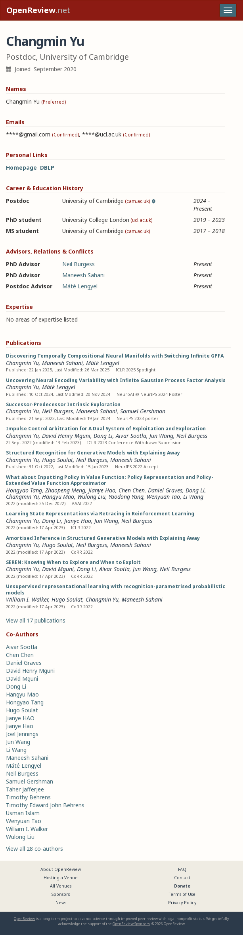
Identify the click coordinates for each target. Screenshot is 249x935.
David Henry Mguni (66, 435)
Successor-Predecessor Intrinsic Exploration (63, 404)
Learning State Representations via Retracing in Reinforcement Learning (100, 513)
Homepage (21, 167)
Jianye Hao (101, 490)
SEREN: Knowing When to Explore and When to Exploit (73, 562)
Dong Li (103, 435)
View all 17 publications (35, 620)
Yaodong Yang (126, 496)
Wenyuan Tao (163, 496)
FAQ (182, 869)
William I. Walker (27, 599)
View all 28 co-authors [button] (34, 848)
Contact (182, 877)
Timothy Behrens (28, 797)
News (61, 902)
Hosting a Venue (61, 877)
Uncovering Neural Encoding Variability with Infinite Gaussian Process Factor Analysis (116, 380)
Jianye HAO (20, 718)
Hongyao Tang (24, 490)
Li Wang (193, 496)
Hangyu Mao (58, 496)
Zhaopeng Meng (65, 490)
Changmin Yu (22, 363)
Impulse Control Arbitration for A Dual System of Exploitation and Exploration (106, 428)
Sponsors (61, 894)
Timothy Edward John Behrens (45, 805)
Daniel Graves (165, 490)
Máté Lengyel (80, 286)
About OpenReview (60, 869)
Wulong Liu (91, 496)
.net (38, 10)
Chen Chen (132, 490)
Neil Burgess (78, 264)
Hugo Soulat (57, 460)
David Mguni (58, 569)
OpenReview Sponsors (131, 923)
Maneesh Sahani (83, 275)
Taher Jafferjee (25, 789)
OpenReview (24, 918)
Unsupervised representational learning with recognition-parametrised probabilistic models (115, 589)
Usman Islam (23, 813)
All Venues (60, 886)
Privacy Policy (182, 902)
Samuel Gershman (142, 411)
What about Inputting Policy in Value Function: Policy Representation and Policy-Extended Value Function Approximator (109, 480)
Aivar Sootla (131, 435)
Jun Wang (161, 435)
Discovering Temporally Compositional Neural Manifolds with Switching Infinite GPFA (115, 355)
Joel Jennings (22, 734)
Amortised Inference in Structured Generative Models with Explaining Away (103, 538)
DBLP (47, 167)
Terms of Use (182, 894)
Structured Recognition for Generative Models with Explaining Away (93, 452)
